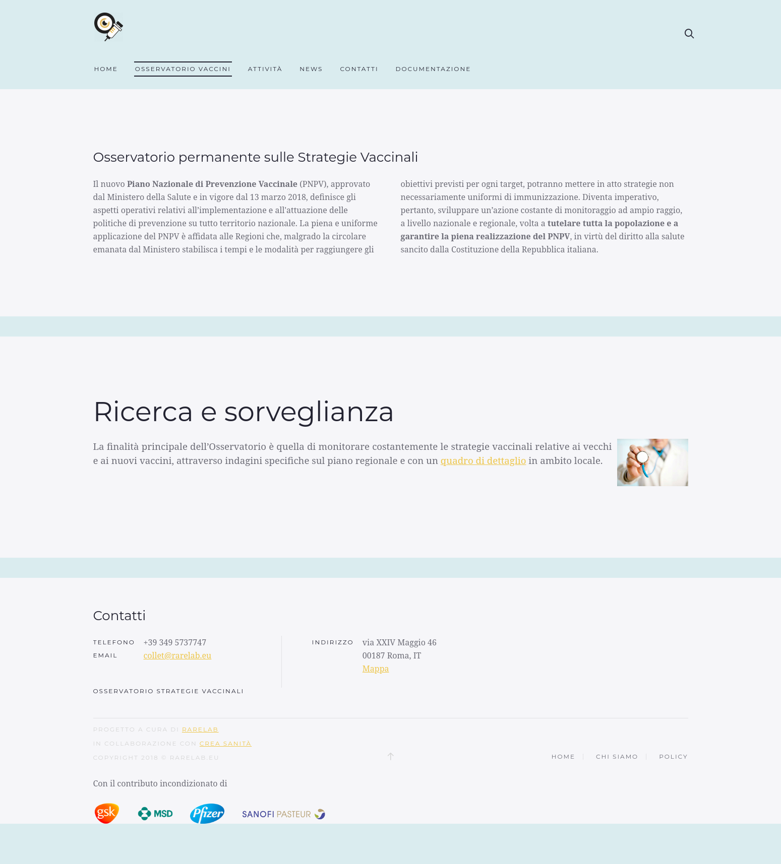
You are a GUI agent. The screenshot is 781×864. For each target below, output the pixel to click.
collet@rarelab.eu (178, 675)
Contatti (359, 69)
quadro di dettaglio (483, 480)
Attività (265, 69)
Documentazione (433, 69)
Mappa (376, 688)
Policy (673, 776)
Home (106, 69)
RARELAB (200, 749)
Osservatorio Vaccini (183, 69)
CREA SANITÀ (226, 763)
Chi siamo (617, 776)
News (311, 69)
